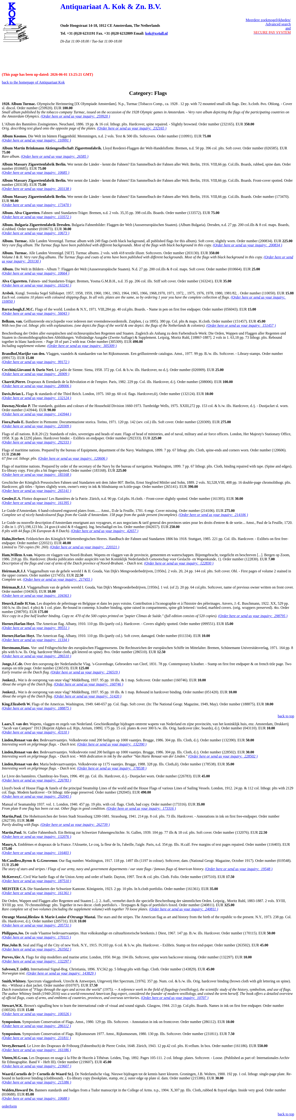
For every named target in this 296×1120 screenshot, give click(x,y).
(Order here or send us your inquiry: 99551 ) (35, 628)
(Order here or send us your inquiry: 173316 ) (141, 808)
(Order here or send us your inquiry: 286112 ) (36, 1026)
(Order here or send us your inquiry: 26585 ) (55, 156)
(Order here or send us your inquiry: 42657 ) (105, 531)
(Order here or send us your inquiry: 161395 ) (36, 503)
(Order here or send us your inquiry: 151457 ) (241, 325)
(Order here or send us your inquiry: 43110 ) (35, 732)
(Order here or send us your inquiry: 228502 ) (223, 756)
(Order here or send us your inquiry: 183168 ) (36, 475)
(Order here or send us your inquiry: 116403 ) (36, 853)
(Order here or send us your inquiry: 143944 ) (36, 414)
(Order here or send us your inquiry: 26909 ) (35, 374)
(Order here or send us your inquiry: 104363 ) (36, 596)
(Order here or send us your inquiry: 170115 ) (36, 937)
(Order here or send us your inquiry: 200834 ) (247, 245)
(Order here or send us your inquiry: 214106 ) (213, 515)
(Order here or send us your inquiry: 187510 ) (36, 881)
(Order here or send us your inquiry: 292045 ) (36, 796)
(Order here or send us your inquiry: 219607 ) (36, 1066)
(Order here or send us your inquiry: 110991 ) (36, 140)
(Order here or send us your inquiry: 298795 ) (253, 616)
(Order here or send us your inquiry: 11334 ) (35, 640)
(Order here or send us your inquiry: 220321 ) (84, 547)
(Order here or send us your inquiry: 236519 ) (85, 672)
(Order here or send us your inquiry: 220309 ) (36, 426)
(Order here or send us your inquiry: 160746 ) (88, 684)
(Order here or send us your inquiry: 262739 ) (75, 825)
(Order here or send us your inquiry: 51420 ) (87, 696)
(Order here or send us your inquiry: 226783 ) (36, 780)
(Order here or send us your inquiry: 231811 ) (36, 1038)
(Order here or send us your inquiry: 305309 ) (82, 346)
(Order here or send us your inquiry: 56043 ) (35, 313)
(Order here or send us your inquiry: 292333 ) (36, 442)
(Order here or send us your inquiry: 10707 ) (175, 998)
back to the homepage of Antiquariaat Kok (33, 82)
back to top (286, 716)
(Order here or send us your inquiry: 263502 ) (36, 949)
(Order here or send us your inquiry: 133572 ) (36, 217)
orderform (9, 1106)
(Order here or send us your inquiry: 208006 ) (36, 386)
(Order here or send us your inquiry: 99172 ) (35, 362)
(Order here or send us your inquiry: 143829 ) (61, 973)
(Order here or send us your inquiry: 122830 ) (178, 563)
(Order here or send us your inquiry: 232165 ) (131, 128)
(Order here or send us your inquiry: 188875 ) (36, 708)
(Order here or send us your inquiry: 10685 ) (35, 173)
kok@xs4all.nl (156, 33)
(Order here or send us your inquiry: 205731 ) (36, 925)
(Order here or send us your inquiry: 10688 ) (35, 1098)
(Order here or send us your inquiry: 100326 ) (36, 1014)
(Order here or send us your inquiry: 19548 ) (238, 869)
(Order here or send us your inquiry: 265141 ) (36, 491)
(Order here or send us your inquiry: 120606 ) (72, 458)
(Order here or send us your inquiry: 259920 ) (75, 116)
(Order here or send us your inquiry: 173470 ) (36, 205)
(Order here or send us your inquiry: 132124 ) (36, 398)
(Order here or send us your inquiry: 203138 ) (36, 189)
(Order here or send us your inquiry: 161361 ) (36, 893)
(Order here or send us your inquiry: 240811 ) (183, 909)
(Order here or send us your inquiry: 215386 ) (36, 1082)
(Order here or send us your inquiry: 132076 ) (36, 837)
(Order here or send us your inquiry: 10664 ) (35, 273)
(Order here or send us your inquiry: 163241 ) (36, 285)
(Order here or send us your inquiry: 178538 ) (112, 768)
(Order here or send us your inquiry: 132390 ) (112, 744)
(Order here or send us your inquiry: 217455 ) (57, 579)
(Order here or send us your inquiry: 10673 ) (35, 233)
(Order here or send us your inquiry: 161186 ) (36, 1050)
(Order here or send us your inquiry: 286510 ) (36, 656)
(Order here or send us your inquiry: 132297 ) (36, 961)
